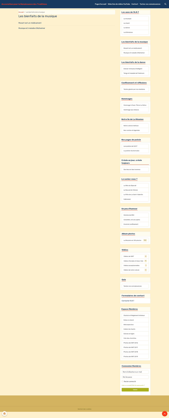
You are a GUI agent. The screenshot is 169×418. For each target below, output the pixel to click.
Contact (134, 4)
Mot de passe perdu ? (139, 391)
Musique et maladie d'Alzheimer (32, 28)
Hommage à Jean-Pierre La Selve (133, 108)
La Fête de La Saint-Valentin (133, 199)
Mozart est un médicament (30, 23)
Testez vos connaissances (150, 4)
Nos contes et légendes (132, 134)
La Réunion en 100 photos (135, 245)
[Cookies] (4, 413)
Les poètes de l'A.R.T (131, 150)
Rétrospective (129, 330)
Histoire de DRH (129, 220)
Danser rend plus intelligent (133, 69)
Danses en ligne (129, 339)
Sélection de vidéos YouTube (119, 4)
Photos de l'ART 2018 (131, 358)
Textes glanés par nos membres (135, 90)
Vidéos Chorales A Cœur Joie (135, 266)
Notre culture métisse (131, 129)
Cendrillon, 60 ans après (132, 224)
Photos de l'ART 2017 (131, 353)
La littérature (128, 33)
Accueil (21, 12)
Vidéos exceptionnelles (135, 271)
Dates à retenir (129, 326)
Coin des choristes (130, 344)
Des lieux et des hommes (132, 174)
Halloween (127, 204)
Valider (135, 396)
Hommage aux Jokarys (132, 113)
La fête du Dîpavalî (130, 190)
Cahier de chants (129, 335)
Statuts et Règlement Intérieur (135, 321)
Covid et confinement (131, 229)
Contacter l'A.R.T (128, 306)
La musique (127, 19)
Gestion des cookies (85, 415)
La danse (127, 28)
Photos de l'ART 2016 (131, 349)
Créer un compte (127, 391)
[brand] (24, 4)
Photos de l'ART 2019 (131, 363)
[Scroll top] (164, 413)
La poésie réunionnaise (131, 155)
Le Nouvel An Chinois (131, 194)
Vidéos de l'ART (135, 261)
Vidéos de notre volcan (135, 275)
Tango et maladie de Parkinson (134, 74)
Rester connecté (130, 388)
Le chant (127, 23)
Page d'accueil (100, 4)
